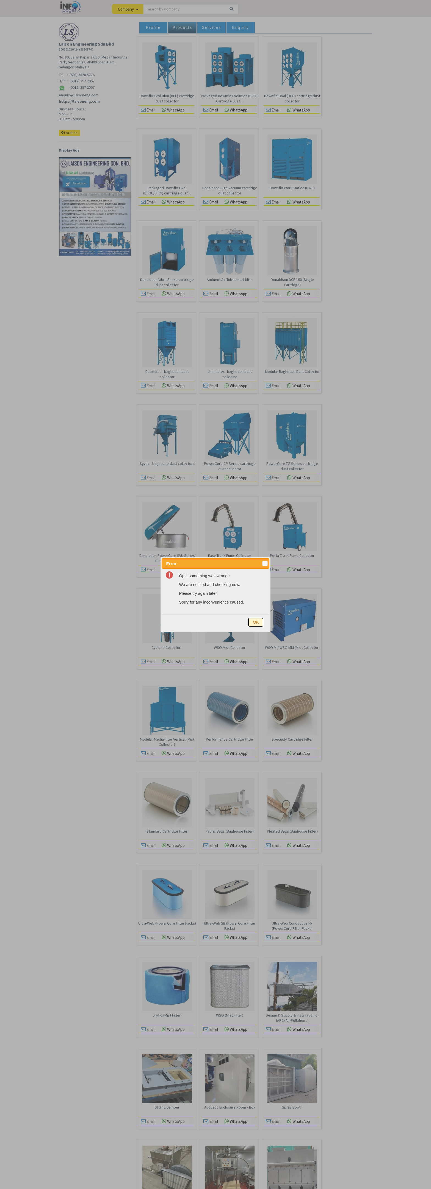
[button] (265, 563)
